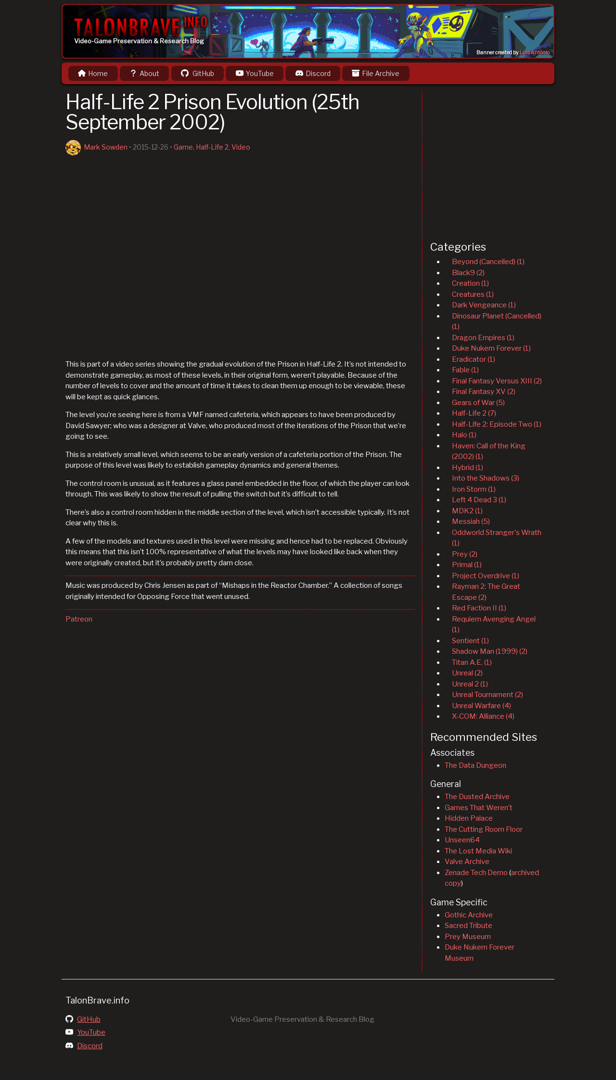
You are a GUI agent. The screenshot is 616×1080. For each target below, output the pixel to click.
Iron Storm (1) (474, 489)
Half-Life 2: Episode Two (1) (496, 424)
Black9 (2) (468, 272)
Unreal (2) (467, 673)
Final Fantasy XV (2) (483, 391)
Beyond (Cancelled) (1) (488, 261)
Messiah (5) (471, 521)
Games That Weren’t (479, 807)
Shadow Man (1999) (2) (489, 651)
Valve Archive (467, 861)
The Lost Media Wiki (478, 851)
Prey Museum (468, 936)
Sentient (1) (470, 640)
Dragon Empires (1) (483, 337)
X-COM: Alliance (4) (483, 716)
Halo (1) (464, 435)
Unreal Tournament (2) (487, 694)
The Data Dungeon (475, 765)
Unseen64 (462, 840)
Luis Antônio (535, 53)
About (144, 73)
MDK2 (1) (467, 511)
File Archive (375, 73)
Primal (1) (467, 564)
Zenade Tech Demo (476, 872)
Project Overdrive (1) (485, 576)
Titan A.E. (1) (472, 662)
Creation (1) (470, 283)
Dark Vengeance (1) (484, 305)
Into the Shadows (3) (485, 478)
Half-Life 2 (212, 147)
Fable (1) (465, 370)
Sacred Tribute (468, 925)
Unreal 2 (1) (470, 684)
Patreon (78, 619)
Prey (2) (464, 554)
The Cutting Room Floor (484, 829)
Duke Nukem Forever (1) (491, 348)
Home (93, 73)
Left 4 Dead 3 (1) (479, 500)
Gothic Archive (469, 915)
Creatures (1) (473, 294)
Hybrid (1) (467, 467)
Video (240, 147)
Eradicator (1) (473, 359)
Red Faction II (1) (479, 608)
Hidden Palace (469, 818)
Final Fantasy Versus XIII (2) (497, 381)
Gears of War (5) (478, 402)
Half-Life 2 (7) (474, 413)
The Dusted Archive (477, 796)
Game (183, 147)
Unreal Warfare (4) (481, 705)
